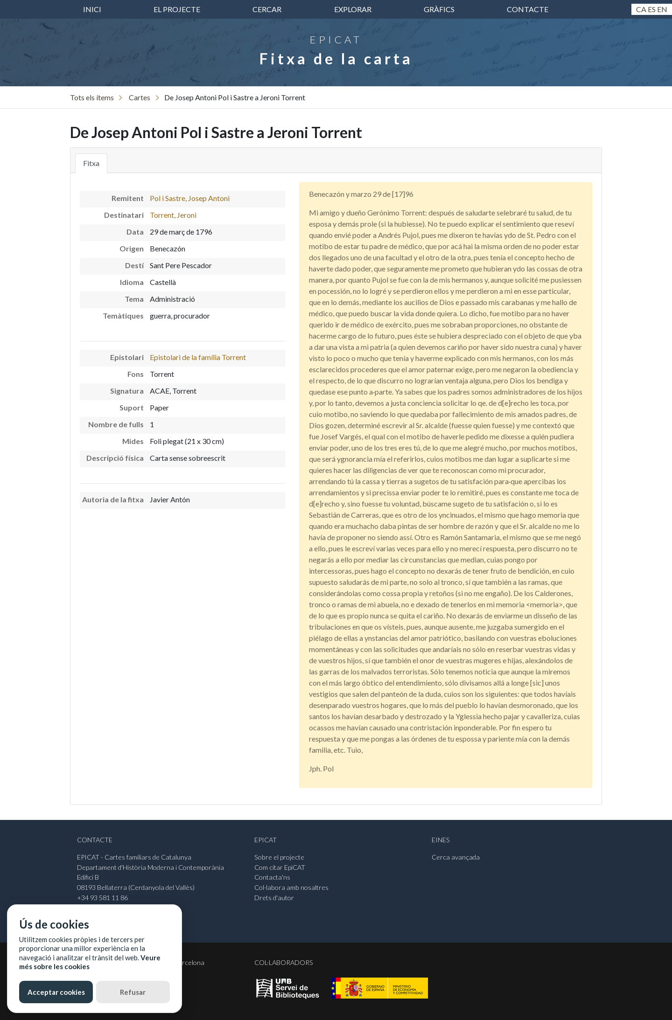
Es (652, 9)
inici (92, 9)
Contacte (527, 9)
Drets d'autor (274, 898)
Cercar (266, 9)
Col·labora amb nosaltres (291, 887)
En (662, 9)
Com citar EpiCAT (279, 867)
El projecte (177, 9)
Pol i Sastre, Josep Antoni (190, 198)
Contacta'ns (272, 877)
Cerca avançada (456, 857)
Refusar (133, 992)
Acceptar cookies (56, 992)
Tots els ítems (92, 97)
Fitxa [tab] (91, 163)
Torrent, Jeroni (173, 214)
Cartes (139, 97)
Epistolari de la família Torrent (198, 357)
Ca (641, 9)
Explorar (352, 9)
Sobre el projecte (279, 857)
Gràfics (439, 9)
